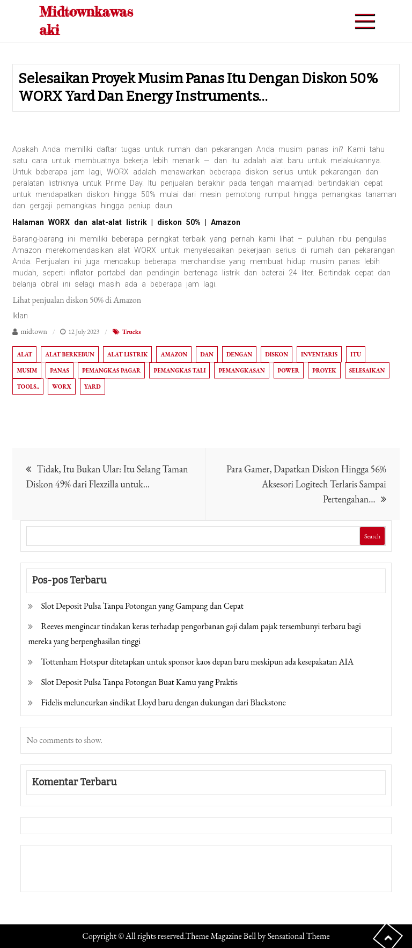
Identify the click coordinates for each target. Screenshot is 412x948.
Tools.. (28, 386)
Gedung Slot (49, 861)
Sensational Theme (298, 936)
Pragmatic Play (54, 876)
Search (372, 536)
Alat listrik (127, 354)
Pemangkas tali (179, 370)
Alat (24, 354)
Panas (59, 370)
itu (355, 354)
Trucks (131, 332)
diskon (276, 354)
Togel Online (108, 876)
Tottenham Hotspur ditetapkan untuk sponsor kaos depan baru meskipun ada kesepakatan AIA (197, 661)
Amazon (173, 354)
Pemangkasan (241, 370)
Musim (27, 370)
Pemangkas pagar (111, 370)
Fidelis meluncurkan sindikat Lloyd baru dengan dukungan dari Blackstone (163, 702)
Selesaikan (367, 370)
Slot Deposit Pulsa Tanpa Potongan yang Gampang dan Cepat (142, 605)
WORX (61, 386)
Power (288, 370)
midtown (33, 331)
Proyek (324, 370)
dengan (239, 354)
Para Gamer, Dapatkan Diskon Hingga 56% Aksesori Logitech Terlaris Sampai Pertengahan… (306, 484)
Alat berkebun (69, 354)
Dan (207, 354)
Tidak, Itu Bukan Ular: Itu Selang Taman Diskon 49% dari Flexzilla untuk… (107, 476)
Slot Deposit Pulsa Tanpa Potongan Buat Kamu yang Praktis (139, 682)
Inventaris (319, 354)
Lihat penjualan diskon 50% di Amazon (76, 299)
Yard (92, 386)
